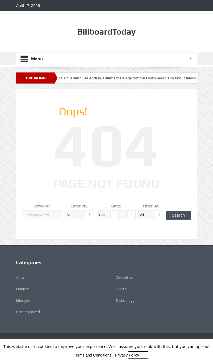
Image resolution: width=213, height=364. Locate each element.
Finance (22, 288)
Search (178, 215)
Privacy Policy (127, 355)
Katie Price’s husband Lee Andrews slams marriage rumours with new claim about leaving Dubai (128, 78)
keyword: (42, 206)
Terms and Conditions (92, 355)
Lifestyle (23, 300)
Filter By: (151, 206)
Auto (20, 277)
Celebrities (124, 277)
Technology (125, 300)
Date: (116, 206)
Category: (79, 206)
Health (121, 288)
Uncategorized (28, 311)
